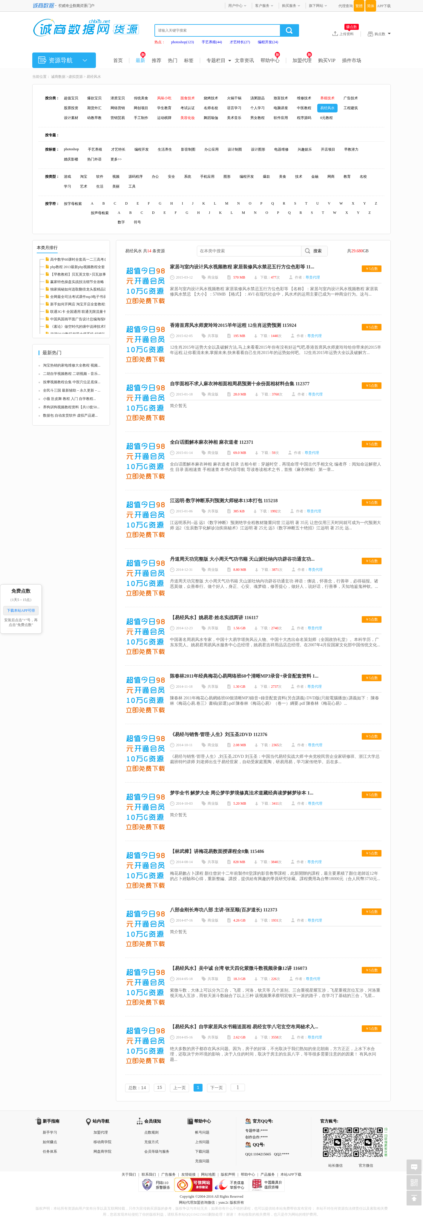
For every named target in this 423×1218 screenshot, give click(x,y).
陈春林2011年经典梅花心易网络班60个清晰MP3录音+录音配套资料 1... (244, 675)
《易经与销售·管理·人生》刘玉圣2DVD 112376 (218, 734)
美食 (282, 176)
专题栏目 (216, 60)
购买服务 (289, 6)
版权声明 (228, 1175)
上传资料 (349, 33)
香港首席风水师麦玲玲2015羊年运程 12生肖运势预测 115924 (233, 325)
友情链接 (188, 1175)
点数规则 (151, 1133)
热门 (172, 60)
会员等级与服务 (156, 1152)
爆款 (266, 176)
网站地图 (208, 1175)
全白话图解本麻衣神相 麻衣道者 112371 (211, 442)
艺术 (83, 186)
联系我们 (149, 1175)
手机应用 (207, 176)
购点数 (383, 34)
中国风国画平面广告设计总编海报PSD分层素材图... (90, 319)
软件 (99, 176)
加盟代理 (302, 60)
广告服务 (168, 1175)
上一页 (179, 1088)
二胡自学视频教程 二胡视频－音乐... (71, 374)
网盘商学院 (102, 1152)
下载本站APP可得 (21, 610)
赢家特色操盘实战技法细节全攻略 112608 (83, 282)
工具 (132, 186)
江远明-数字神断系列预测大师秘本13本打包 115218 (224, 500)
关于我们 (129, 1175)
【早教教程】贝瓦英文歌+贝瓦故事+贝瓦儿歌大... (89, 274)
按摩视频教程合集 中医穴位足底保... (71, 382)
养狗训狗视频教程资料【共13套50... (71, 407)
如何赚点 (50, 1142)
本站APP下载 (291, 1175)
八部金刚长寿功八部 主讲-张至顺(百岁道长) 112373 (223, 909)
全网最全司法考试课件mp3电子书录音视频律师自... (90, 297)
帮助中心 (270, 60)
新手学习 (50, 1133)
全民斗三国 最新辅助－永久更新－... (71, 390)
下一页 (216, 1088)
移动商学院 (102, 1142)
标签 (189, 60)
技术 (298, 176)
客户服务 (262, 6)
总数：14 (137, 1088)
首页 (118, 60)
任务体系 (50, 1152)
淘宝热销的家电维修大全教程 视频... (71, 365)
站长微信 (335, 1132)
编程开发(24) (268, 42)
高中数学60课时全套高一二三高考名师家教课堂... (89, 259)
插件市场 (351, 60)
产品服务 (267, 1175)
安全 (171, 176)
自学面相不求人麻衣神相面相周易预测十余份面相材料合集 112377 (239, 383)
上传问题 (202, 1142)
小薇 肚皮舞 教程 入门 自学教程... (69, 399)
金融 (314, 176)
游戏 (67, 176)
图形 (227, 176)
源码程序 (135, 176)
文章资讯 (244, 60)
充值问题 (202, 1162)
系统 (187, 176)
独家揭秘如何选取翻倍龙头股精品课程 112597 (86, 289)
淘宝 (83, 176)
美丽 (115, 186)
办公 (155, 176)
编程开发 (247, 176)
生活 (99, 186)
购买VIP (326, 60)
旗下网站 (316, 6)
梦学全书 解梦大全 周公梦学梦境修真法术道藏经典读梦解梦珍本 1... (241, 792)
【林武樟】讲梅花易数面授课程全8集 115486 (217, 851)
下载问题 (202, 1152)
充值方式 (151, 1142)
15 (159, 1088)
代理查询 (345, 6)
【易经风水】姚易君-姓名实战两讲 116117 (214, 617)
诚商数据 (58, 77)
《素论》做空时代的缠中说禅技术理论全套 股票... (89, 326)
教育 (347, 176)
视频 (115, 176)
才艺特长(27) (240, 42)
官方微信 (366, 1132)
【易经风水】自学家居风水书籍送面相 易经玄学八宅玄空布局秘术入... (244, 1026)
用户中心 (235, 6)
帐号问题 (202, 1133)
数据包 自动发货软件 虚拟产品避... (70, 415)
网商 (331, 176)
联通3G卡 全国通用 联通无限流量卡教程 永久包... (89, 312)
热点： (159, 42)
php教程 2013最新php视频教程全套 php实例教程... (89, 267)
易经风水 (94, 77)
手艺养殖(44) (212, 42)
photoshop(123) (182, 42)
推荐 (156, 60)
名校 (363, 176)
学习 (67, 186)
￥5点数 (371, 269)
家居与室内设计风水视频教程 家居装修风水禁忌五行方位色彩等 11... (242, 266)
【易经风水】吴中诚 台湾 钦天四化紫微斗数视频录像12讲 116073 (238, 968)
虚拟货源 (75, 77)
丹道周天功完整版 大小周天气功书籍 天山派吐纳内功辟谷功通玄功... (242, 559)
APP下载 (384, 6)
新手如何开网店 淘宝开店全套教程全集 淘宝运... (88, 304)
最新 (140, 60)
